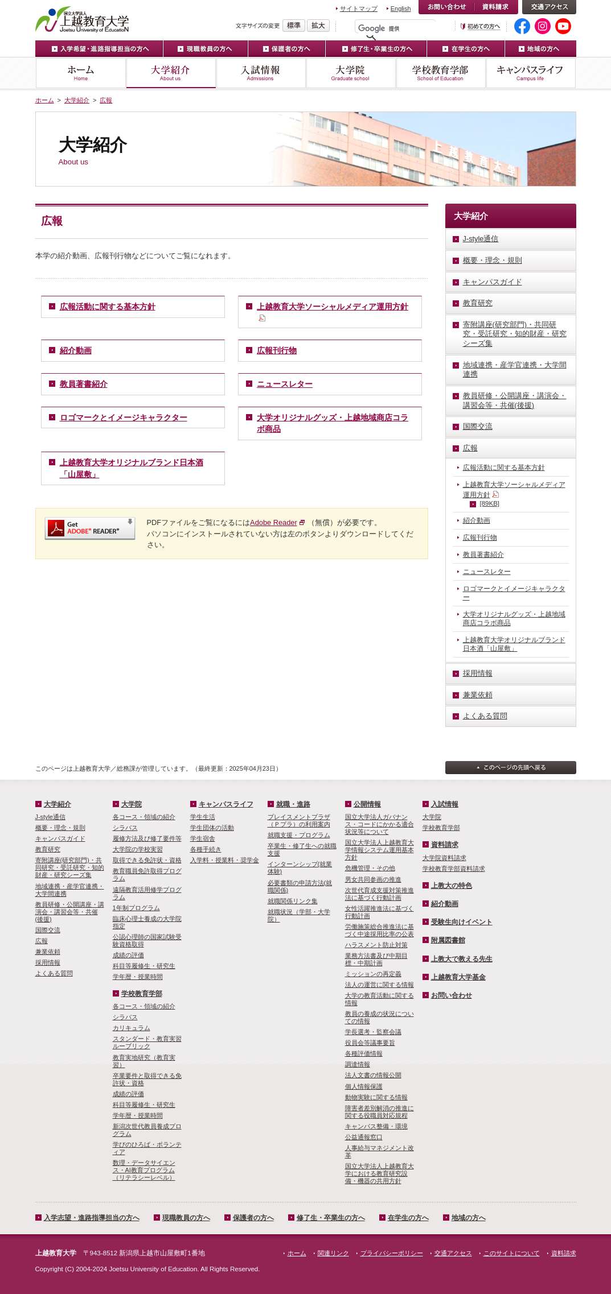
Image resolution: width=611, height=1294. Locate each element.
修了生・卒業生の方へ (331, 1217)
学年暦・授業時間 (138, 976)
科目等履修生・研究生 (144, 965)
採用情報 (47, 962)
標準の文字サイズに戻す (293, 25)
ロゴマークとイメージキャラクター (123, 417)
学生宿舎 (202, 838)
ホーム (80, 73)
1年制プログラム (136, 907)
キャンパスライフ (531, 73)
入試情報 (261, 73)
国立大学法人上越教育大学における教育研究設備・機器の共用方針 (379, 1173)
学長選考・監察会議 (373, 1031)
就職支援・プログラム (299, 835)
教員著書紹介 (84, 383)
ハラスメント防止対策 (376, 944)
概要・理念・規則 (60, 827)
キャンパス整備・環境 (376, 1126)
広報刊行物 (277, 350)
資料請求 (496, 7)
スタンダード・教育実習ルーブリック (147, 1042)
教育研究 (47, 849)
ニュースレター (285, 383)
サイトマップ (359, 8)
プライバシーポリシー (391, 1253)
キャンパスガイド (60, 838)
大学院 (351, 73)
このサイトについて (511, 1253)
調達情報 (357, 1064)
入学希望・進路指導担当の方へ (99, 48)
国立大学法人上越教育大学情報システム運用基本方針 (379, 850)
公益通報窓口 (364, 1137)
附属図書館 (448, 940)
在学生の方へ (466, 48)
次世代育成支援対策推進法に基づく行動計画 (379, 894)
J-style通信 (50, 816)
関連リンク (333, 1253)
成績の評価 (128, 955)
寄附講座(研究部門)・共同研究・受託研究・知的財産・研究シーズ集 (69, 867)
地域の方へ (540, 48)
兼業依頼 (47, 951)
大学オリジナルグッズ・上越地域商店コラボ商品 (514, 618)
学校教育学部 (441, 73)
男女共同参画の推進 (373, 879)
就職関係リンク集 (293, 901)
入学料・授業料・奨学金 (224, 860)
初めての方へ (481, 26)
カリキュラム (131, 1027)
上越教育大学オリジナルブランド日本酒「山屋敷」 (514, 644)
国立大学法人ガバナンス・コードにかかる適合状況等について (379, 824)
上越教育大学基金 (458, 977)
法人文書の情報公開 (373, 1075)
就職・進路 (293, 804)
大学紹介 (171, 73)
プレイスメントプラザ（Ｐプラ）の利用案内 (299, 820)
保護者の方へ (287, 48)
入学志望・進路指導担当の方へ (92, 1217)
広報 (106, 100)
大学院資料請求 (444, 857)
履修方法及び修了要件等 (147, 838)
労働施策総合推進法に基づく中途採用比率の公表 (379, 930)
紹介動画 (76, 350)
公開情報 (367, 804)
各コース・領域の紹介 (144, 816)
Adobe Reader (273, 522)
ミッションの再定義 (373, 973)
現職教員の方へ (205, 48)
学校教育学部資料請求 (454, 868)
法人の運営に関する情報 (379, 984)
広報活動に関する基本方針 (107, 306)
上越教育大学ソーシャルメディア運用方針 (514, 494)
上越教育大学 (82, 19)
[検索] (398, 28)
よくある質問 (54, 973)
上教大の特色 (451, 885)
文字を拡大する (318, 25)
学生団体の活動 (212, 827)
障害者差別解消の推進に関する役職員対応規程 (379, 1112)
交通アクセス (549, 7)
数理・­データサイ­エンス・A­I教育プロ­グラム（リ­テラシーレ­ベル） (144, 1170)
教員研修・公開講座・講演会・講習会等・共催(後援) (69, 912)
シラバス (125, 827)
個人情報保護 (364, 1086)
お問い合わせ (446, 7)
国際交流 (47, 930)
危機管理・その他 (370, 868)
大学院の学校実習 (138, 849)
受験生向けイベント (462, 922)
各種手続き (206, 849)
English (401, 8)
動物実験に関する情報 (376, 1097)
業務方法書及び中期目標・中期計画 (376, 959)
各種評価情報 (364, 1053)
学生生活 (202, 816)
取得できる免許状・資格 (147, 860)
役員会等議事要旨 (370, 1042)
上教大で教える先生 (462, 959)
